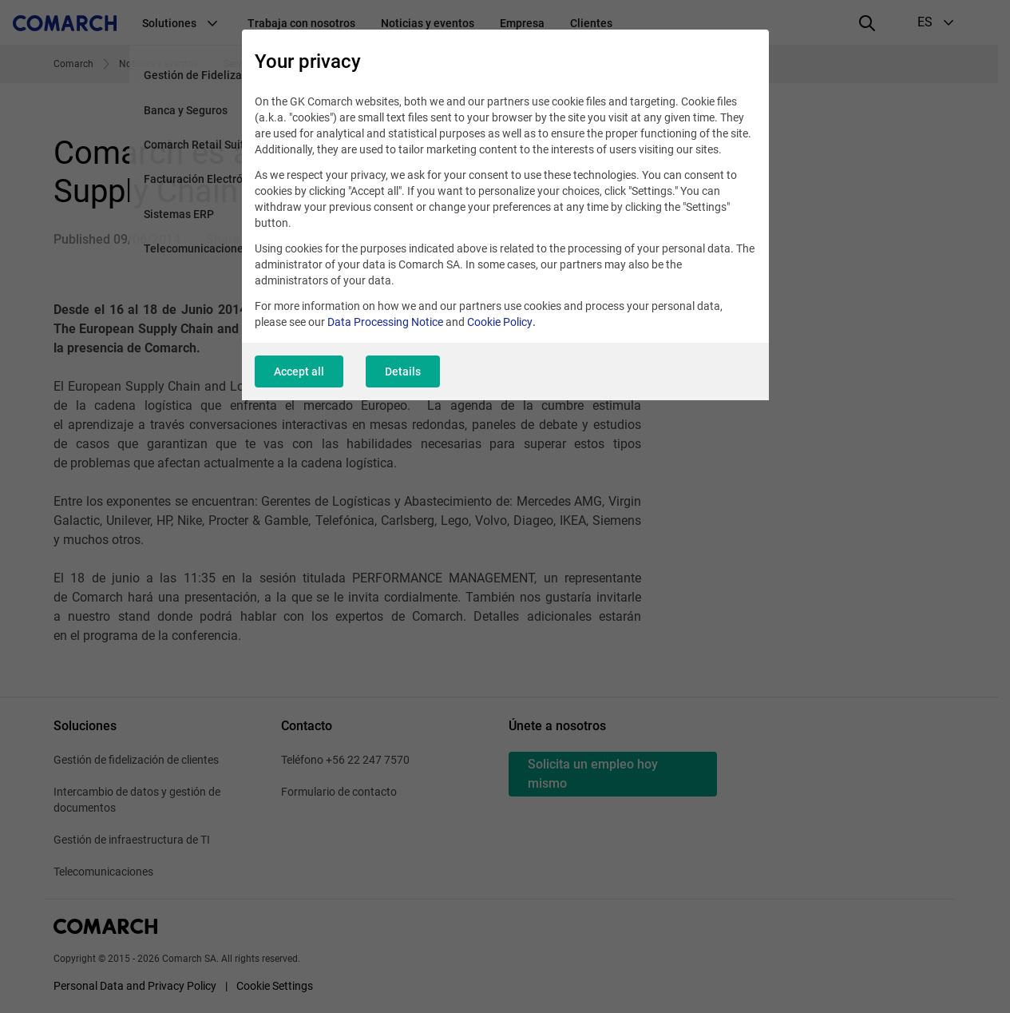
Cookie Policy (500, 322)
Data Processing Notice (385, 322)
